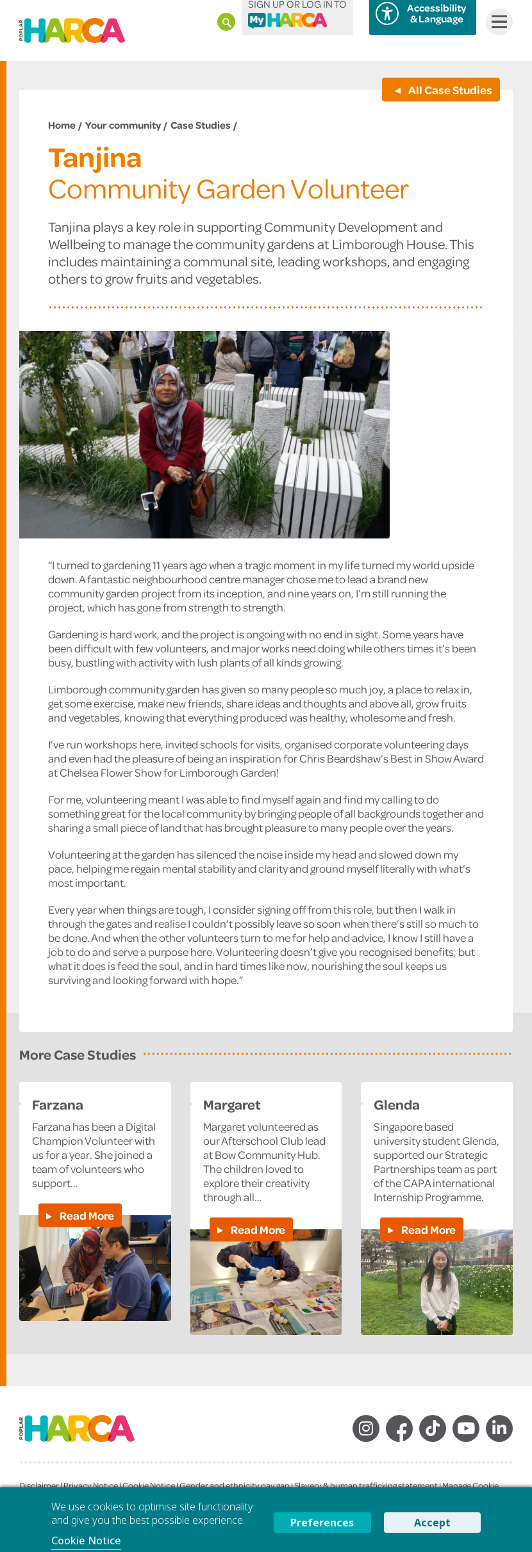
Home (62, 124)
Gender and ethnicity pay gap (234, 1485)
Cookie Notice (148, 1485)
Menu (496, 22)
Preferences (322, 1523)
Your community (123, 124)
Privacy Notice (90, 1485)
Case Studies (200, 124)
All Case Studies (449, 89)
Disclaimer (39, 1485)
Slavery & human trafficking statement (366, 1485)
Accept (432, 1523)
